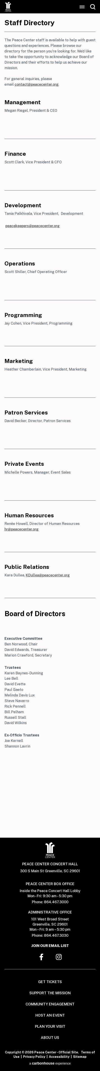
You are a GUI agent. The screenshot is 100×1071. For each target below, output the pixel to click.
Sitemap (80, 1057)
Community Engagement (50, 1004)
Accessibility (59, 1057)
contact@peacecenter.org (37, 84)
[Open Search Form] (93, 7)
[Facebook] (41, 957)
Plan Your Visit (50, 1026)
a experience (50, 1063)
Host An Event (50, 1015)
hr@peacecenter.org (21, 529)
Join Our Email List (50, 946)
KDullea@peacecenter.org (48, 575)
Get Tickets (50, 982)
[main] (50, 425)
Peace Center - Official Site (7, 7)
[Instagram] (58, 957)
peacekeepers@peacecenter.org (32, 226)
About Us (50, 1038)
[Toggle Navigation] (82, 7)
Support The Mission (50, 993)
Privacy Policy (34, 1057)
